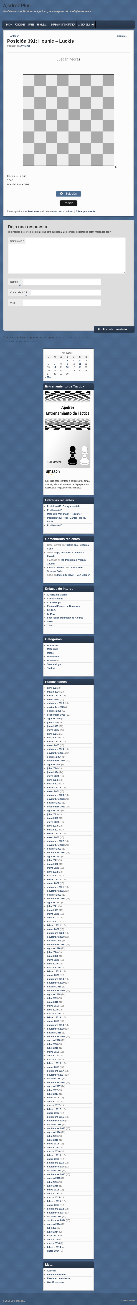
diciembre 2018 (55, 1025)
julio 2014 (52, 1228)
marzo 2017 (53, 1105)
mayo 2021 (53, 914)
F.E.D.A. (51, 610)
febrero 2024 (54, 787)
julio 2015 (52, 1182)
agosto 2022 (53, 856)
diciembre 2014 (55, 1208)
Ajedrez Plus (16, 5)
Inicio (9, 24)
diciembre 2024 (55, 749)
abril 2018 (52, 1055)
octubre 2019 (54, 986)
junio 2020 (53, 956)
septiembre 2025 (56, 714)
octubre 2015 (54, 1170)
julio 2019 (52, 998)
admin (69, 211)
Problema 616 (54, 510)
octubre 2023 (54, 802)
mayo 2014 (53, 1235)
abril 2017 (52, 1101)
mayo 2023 (53, 822)
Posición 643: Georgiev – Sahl (63, 506)
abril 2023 (52, 825)
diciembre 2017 (55, 1071)
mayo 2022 (53, 867)
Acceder (51, 1270)
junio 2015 (53, 1185)
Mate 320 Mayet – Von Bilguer (73, 575)
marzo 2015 (53, 1197)
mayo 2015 (53, 1189)
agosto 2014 (53, 1224)
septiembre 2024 (56, 760)
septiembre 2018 (56, 1036)
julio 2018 (52, 1044)
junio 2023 (53, 818)
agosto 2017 (53, 1086)
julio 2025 (52, 722)
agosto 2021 (53, 902)
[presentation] (35, 316)
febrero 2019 (54, 1017)
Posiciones (20, 24)
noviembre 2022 (56, 845)
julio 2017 (52, 1090)
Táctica (51, 668)
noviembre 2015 (56, 1166)
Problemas (42, 24)
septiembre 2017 (56, 1082)
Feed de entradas (56, 1274)
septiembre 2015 (56, 1174)
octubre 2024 (54, 757)
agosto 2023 (53, 810)
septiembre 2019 (56, 990)
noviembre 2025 (56, 707)
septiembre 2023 (56, 806)
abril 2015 (52, 1193)
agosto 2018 (53, 1040)
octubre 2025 (54, 710)
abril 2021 (52, 917)
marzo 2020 (53, 967)
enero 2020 (53, 975)
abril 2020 (52, 963)
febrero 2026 (54, 695)
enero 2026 (53, 699)
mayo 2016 (53, 1143)
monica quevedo (56, 567)
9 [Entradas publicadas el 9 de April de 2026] (67, 364)
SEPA (50, 621)
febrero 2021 (54, 925)
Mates (31, 24)
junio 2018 (53, 1047)
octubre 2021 (54, 894)
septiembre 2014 (56, 1220)
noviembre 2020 (56, 937)
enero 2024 (53, 791)
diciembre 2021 (55, 887)
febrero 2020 (54, 971)
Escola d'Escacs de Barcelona (63, 606)
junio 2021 (53, 910)
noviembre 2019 (56, 982)
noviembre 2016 (56, 1120)
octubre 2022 (54, 848)
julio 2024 (52, 768)
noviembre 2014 (56, 1212)
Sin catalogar (54, 664)
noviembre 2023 (56, 799)
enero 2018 (53, 1067)
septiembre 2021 (56, 898)
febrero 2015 (54, 1201)
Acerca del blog (86, 24)
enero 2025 (53, 745)
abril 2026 (52, 687)
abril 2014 (52, 1239)
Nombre (15, 282)
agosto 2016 (53, 1132)
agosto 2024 (53, 764)
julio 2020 (52, 952)
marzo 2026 (53, 691)
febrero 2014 (54, 1247)
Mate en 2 (52, 649)
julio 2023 (52, 814)
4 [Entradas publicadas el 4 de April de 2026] (80, 360)
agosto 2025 (53, 718)
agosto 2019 (53, 994)
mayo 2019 (53, 1005)
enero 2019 (53, 1021)
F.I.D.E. (51, 613)
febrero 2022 (54, 879)
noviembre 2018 (56, 1028)
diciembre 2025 (55, 703)
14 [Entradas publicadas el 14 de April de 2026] (55, 367)
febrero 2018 (54, 1063)
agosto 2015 (53, 1178)
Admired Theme (128, 1301)
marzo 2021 (53, 921)
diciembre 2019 (55, 979)
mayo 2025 (53, 730)
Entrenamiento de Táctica (63, 24)
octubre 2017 (54, 1078)
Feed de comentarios (58, 1278)
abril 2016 (52, 1147)
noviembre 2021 (56, 891)
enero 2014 (53, 1251)
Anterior (13, 36)
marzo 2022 (53, 875)
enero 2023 (53, 837)
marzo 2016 (53, 1151)
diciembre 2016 (55, 1117)
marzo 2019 (53, 1013)
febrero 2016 (54, 1155)
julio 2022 (52, 860)
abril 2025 (52, 734)
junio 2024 (53, 772)
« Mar (48, 377)
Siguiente (123, 36)
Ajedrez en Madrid (57, 594)
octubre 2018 (54, 1032)
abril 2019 (52, 1009)
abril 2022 (52, 871)
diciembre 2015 (55, 1162)
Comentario (17, 241)
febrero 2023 (54, 833)
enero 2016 (53, 1159)
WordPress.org (55, 1282)
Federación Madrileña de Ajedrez (65, 617)
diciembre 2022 (55, 841)
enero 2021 (53, 929)
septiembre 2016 (56, 1128)
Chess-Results (55, 598)
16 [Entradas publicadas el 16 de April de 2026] (67, 367)
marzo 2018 (53, 1059)
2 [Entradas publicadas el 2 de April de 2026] (67, 360)
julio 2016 (52, 1136)
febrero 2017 (54, 1109)
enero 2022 (53, 883)
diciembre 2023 (55, 795)
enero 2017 (53, 1113)
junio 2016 (53, 1140)
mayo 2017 (53, 1097)
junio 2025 (53, 726)
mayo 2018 (53, 1051)
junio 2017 (53, 1094)
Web (12, 302)
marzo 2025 (53, 737)
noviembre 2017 (56, 1074)
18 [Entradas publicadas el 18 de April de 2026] (80, 367)
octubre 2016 (54, 1124)
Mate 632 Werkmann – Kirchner (64, 514)
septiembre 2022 (56, 852)
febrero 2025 (54, 741)
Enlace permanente (85, 211)
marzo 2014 (53, 1243)
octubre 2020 (54, 940)
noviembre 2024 (56, 753)
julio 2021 (52, 906)
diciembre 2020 (55, 933)
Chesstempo (54, 602)
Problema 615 (54, 525)
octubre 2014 (54, 1216)
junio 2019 (53, 1002)
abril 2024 (52, 780)
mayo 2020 (53, 960)
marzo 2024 (53, 783)
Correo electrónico (19, 293)
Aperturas (52, 645)
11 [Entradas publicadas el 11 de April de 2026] (80, 364)
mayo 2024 (53, 776)
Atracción (57, 211)
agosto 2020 (53, 948)
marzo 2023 (53, 829)
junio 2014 (53, 1231)
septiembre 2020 (56, 944)
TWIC (50, 625)
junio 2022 (53, 864)
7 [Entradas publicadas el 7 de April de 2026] (54, 364)
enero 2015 (53, 1205)
